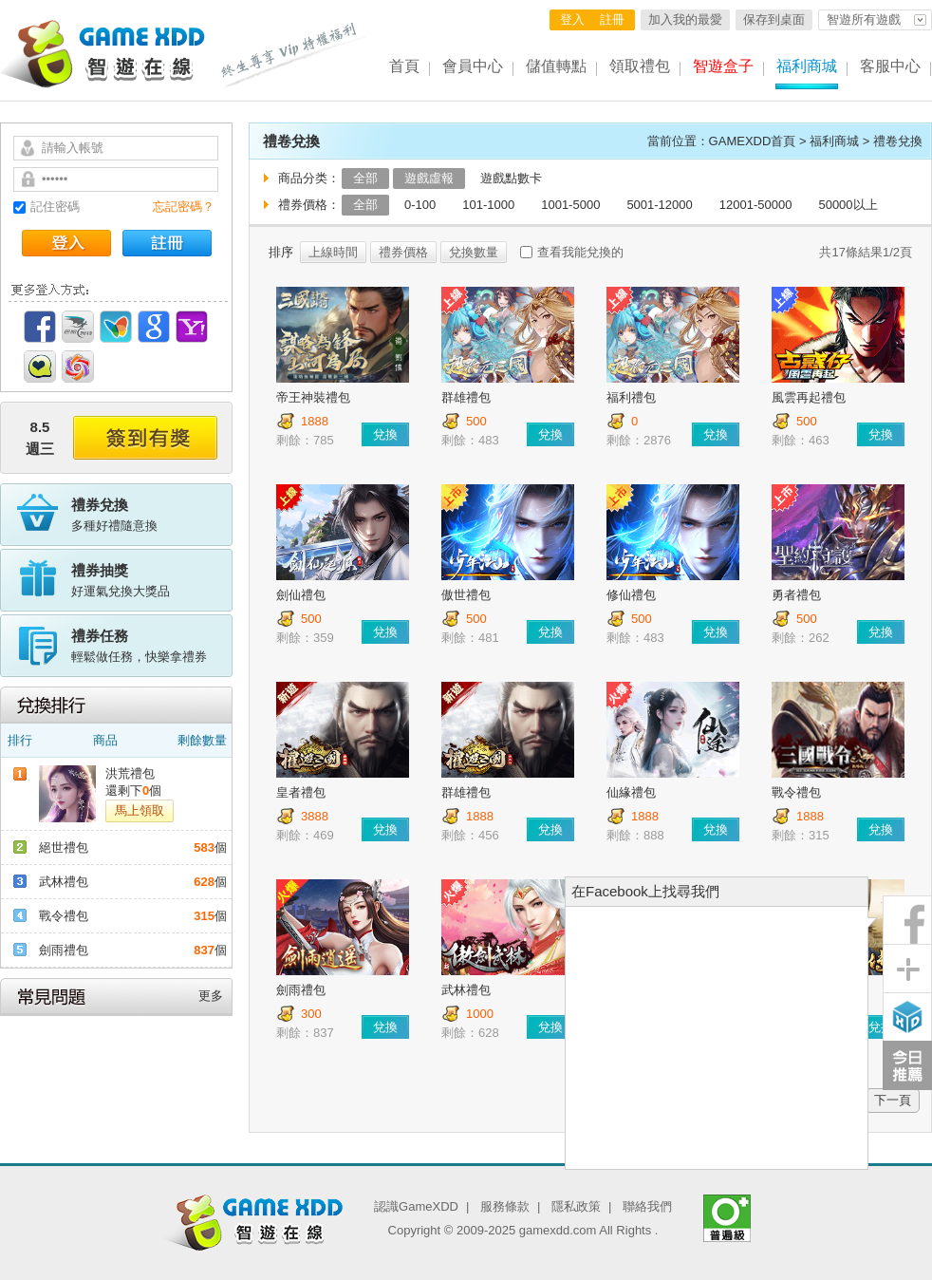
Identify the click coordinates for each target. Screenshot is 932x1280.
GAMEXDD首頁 (752, 141)
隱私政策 (576, 1206)
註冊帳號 (167, 243)
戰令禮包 (63, 916)
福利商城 (806, 66)
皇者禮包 (301, 792)
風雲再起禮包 (809, 397)
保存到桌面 (774, 19)
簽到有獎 (145, 438)
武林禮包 (63, 882)
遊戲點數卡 (511, 178)
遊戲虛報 (429, 178)
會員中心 (472, 66)
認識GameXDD (416, 1206)
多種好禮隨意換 (152, 514)
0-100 (420, 205)
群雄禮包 (466, 397)
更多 (210, 995)
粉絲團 (907, 920)
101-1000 (488, 205)
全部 (365, 178)
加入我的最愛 (685, 19)
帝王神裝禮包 (313, 397)
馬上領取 (139, 810)
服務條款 (505, 1206)
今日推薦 (907, 1065)
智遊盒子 (723, 66)
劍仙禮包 (301, 595)
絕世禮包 (63, 847)
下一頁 (892, 1100)
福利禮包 (631, 397)
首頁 (404, 66)
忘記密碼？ (183, 206)
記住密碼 (55, 206)
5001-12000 (659, 205)
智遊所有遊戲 (864, 19)
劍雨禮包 (63, 950)
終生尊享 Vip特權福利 (294, 55)
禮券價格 (403, 252)
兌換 (385, 434)
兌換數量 (473, 252)
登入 (572, 19)
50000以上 (847, 205)
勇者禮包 (796, 595)
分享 (907, 968)
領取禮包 (639, 66)
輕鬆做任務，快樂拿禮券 (152, 645)
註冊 (612, 19)
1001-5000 (570, 205)
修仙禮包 (631, 595)
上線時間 (333, 252)
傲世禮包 (466, 595)
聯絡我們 (647, 1206)
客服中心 (890, 66)
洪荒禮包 (130, 773)
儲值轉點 (556, 66)
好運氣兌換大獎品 (152, 579)
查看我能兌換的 (580, 252)
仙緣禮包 (631, 792)
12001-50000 (755, 205)
